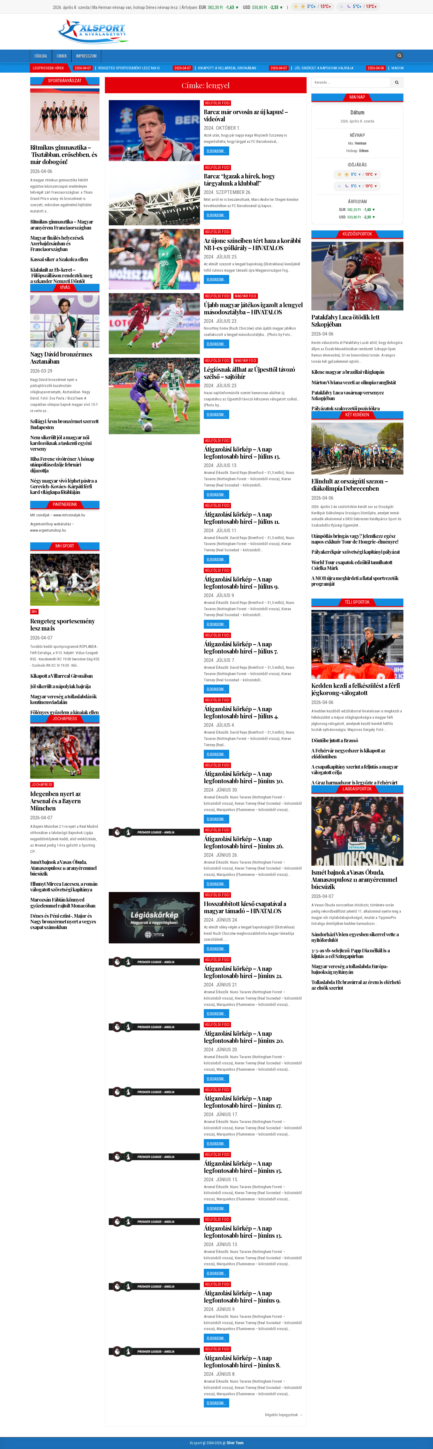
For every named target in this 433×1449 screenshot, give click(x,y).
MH (34, 612)
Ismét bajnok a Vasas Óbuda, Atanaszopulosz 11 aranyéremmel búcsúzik (63, 867)
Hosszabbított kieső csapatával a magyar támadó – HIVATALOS (245, 907)
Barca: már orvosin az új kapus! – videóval (246, 115)
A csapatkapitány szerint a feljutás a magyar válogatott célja (354, 769)
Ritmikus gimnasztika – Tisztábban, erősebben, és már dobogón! (63, 154)
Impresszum (86, 56)
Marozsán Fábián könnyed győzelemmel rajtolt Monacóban (62, 902)
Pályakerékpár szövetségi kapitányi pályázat (355, 552)
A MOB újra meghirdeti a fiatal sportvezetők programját (354, 581)
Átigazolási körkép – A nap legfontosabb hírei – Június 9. (242, 1296)
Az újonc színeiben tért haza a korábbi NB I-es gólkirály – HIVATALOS (252, 244)
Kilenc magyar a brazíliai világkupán (347, 372)
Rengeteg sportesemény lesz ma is (62, 624)
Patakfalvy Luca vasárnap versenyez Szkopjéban (347, 395)
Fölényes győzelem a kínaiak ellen (64, 712)
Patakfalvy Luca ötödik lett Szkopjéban (345, 320)
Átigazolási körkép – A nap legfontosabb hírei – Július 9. (241, 582)
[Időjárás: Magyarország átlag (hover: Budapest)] (334, 6)
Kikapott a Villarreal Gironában (61, 676)
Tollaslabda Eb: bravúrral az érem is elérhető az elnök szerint (355, 985)
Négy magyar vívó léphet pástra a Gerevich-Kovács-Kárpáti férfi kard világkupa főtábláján (63, 486)
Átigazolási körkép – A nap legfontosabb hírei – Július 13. (242, 452)
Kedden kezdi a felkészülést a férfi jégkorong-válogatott (355, 689)
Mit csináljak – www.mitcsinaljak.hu (57, 515)
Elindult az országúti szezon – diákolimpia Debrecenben (349, 484)
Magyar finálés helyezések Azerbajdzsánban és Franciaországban (57, 243)
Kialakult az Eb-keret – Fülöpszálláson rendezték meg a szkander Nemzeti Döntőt (61, 275)
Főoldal (41, 56)
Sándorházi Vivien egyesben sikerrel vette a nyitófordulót (355, 937)
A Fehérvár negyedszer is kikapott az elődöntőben (348, 753)
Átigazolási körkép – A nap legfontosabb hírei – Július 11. (241, 517)
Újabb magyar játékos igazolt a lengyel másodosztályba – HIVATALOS (253, 308)
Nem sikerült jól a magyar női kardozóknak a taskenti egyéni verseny (60, 443)
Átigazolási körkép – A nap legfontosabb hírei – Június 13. (243, 1231)
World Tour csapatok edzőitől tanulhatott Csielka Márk (351, 565)
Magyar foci (245, 296)
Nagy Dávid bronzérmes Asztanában (61, 357)
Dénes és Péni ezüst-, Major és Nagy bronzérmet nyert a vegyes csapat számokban (63, 921)
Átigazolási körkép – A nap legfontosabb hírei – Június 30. (243, 777)
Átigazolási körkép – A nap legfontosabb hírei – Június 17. (242, 1101)
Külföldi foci (217, 103)
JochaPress (42, 785)
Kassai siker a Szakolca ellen (59, 259)
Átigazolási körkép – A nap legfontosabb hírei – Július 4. (241, 712)
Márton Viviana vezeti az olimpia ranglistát (353, 382)
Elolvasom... (216, 151)
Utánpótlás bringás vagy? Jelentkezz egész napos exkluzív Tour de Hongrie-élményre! (354, 539)
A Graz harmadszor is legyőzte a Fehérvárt (354, 782)
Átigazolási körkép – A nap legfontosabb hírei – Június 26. (243, 842)
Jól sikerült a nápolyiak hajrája (60, 686)
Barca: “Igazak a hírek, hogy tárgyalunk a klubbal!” (239, 179)
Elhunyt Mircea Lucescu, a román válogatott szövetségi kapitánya (63, 887)
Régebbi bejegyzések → (284, 1415)
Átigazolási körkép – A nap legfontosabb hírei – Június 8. (242, 1361)
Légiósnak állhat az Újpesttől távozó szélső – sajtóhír (249, 372)
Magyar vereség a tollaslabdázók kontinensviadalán (63, 699)
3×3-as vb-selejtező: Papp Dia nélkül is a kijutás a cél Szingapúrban (350, 953)
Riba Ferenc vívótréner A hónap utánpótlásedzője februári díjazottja (62, 464)
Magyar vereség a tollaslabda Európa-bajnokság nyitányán (349, 969)
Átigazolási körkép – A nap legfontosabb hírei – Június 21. (243, 972)
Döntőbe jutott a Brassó (334, 740)
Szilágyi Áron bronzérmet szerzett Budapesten (64, 424)
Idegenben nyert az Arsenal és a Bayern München (55, 800)
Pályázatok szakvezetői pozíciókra (345, 408)
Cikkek (62, 56)
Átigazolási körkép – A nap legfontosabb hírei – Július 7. (241, 647)
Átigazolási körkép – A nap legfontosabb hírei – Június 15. (243, 1166)
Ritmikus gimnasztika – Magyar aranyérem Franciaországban (61, 224)
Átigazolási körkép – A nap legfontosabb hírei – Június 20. (244, 1036)
